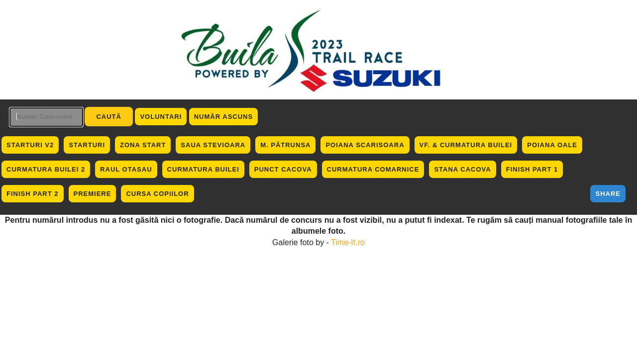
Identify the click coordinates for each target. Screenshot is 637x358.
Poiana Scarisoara (364, 145)
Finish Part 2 (32, 193)
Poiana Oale (552, 145)
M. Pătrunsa (285, 145)
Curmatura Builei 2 (45, 169)
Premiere (92, 193)
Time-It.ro (348, 242)
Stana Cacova (462, 169)
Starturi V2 (30, 145)
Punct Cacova (283, 169)
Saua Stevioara (213, 145)
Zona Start (143, 145)
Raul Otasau (126, 169)
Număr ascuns (223, 116)
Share (608, 193)
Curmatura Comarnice (373, 169)
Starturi (87, 145)
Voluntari (161, 116)
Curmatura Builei (203, 169)
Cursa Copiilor (157, 193)
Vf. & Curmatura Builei (466, 145)
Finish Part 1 (532, 169)
